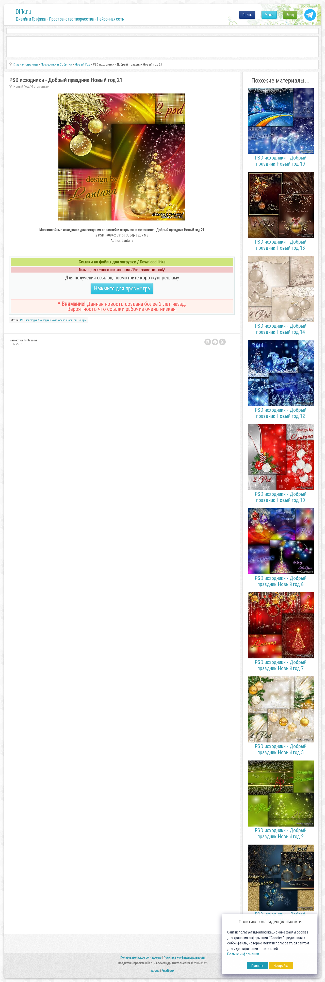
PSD (22, 320)
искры (82, 320)
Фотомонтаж (40, 86)
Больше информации (243, 954)
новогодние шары (62, 320)
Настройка (281, 966)
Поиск (247, 15)
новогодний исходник (38, 320)
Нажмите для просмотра (122, 288)
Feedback (167, 971)
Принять (257, 966)
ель (76, 320)
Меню (269, 15)
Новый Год (21, 86)
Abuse (155, 971)
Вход (290, 15)
